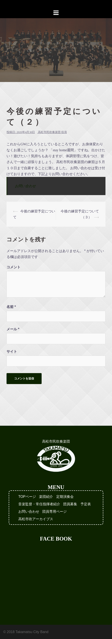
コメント (13, 267)
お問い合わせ (25, 186)
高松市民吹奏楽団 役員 (52, 132)
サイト (12, 351)
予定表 (85, 504)
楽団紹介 (46, 496)
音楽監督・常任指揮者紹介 (39, 504)
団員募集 (70, 504)
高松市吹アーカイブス (35, 519)
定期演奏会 (65, 496)
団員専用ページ (54, 511)
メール (13, 329)
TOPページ (27, 496)
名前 (11, 307)
